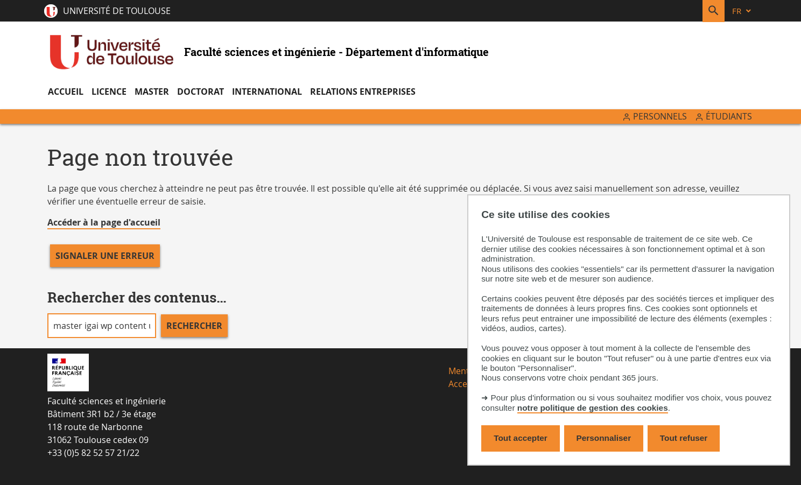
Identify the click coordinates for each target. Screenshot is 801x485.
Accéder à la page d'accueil (103, 222)
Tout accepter (520, 437)
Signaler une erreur (104, 256)
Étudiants (729, 116)
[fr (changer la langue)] (742, 11)
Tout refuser (683, 437)
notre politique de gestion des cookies (592, 407)
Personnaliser (604, 437)
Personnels (660, 116)
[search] (101, 325)
